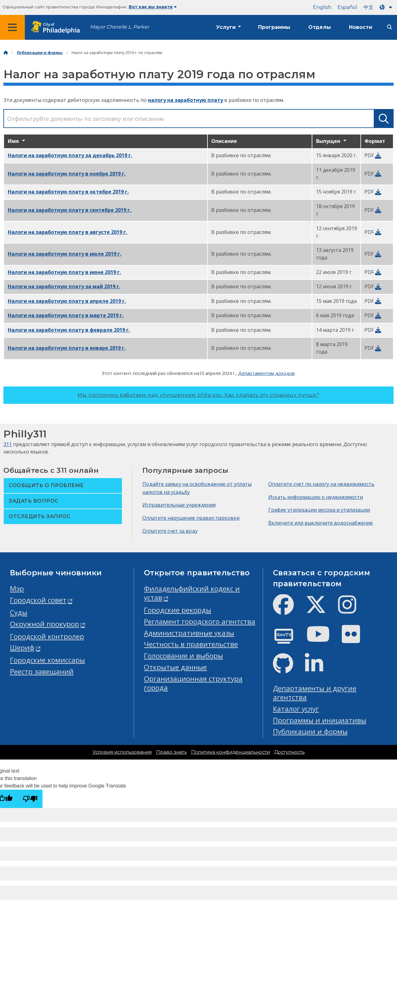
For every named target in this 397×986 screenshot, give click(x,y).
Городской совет (38, 600)
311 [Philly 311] (7, 444)
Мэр (17, 588)
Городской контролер (47, 636)
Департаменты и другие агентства (314, 692)
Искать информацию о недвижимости (315, 497)
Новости (360, 27)
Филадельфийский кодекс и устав (192, 593)
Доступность (289, 752)
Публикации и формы (40, 52)
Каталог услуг (296, 709)
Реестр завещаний (42, 671)
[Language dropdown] (387, 7)
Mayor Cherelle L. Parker (119, 27)
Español (347, 7)
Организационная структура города (193, 683)
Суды (18, 612)
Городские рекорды (177, 610)
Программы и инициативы (319, 720)
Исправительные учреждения (179, 504)
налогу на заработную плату (185, 100)
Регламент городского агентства (199, 621)
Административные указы (189, 633)
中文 (368, 7)
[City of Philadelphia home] (57, 27)
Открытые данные (175, 667)
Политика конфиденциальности (230, 752)
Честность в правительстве (191, 644)
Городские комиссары (47, 660)
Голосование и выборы (183, 655)
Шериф (22, 647)
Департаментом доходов (266, 373)
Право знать (171, 752)
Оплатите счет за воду (170, 530)
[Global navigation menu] (12, 27)
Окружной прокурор (44, 624)
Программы (274, 27)
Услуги (226, 27)
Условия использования (122, 752)
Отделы (319, 27)
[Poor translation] (30, 799)
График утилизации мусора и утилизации (319, 509)
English (322, 7)
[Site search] (389, 27)
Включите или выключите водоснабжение (320, 522)
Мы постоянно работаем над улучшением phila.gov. (198, 395)
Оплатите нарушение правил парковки (190, 517)
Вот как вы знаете (153, 6)
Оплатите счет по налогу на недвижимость (321, 484)
